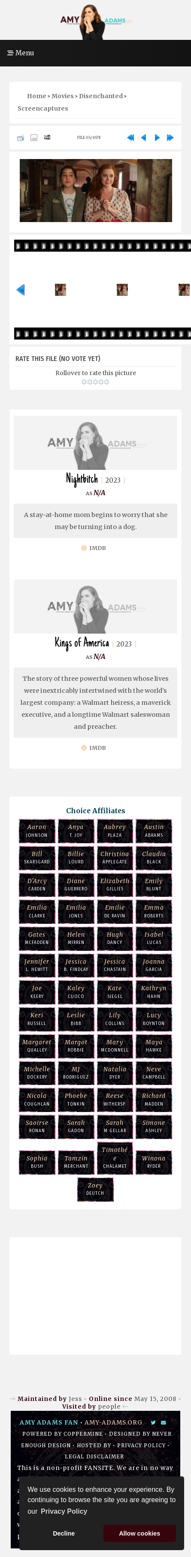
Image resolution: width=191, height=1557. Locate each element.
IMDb (93, 548)
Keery (37, 991)
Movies (63, 96)
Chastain (115, 965)
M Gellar (115, 1126)
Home (36, 96)
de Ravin (115, 911)
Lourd (76, 857)
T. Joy (76, 830)
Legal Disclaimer (94, 1457)
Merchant (76, 1161)
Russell (37, 1018)
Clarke (37, 911)
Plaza (115, 830)
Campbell (154, 1072)
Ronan (37, 1126)
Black (154, 857)
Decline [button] (64, 1533)
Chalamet (115, 1157)
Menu (20, 53)
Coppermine (83, 1434)
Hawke (154, 1045)
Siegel (115, 991)
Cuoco (76, 991)
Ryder (154, 1161)
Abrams (154, 830)
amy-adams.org (113, 1422)
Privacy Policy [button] (64, 1511)
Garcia (154, 965)
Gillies (115, 884)
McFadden (37, 938)
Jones (76, 911)
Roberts (154, 911)
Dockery (37, 1072)
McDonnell (115, 1045)
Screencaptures (43, 108)
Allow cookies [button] (139, 1533)
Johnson (37, 830)
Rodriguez (76, 1072)
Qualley (37, 1045)
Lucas (154, 938)
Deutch (95, 1188)
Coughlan (37, 1099)
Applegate (115, 857)
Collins (115, 1018)
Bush (37, 1161)
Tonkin (76, 1099)
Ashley (154, 1126)
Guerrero (76, 884)
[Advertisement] (95, 1293)
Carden (37, 884)
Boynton (154, 1018)
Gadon (76, 1126)
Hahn (154, 991)
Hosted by (94, 1446)
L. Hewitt (37, 965)
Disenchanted (101, 96)
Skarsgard (37, 857)
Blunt (154, 884)
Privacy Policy (141, 1446)
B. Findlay (76, 965)
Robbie (76, 1045)
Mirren (76, 938)
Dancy (115, 938)
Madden (154, 1099)
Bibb (76, 1018)
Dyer (115, 1072)
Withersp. (115, 1099)
